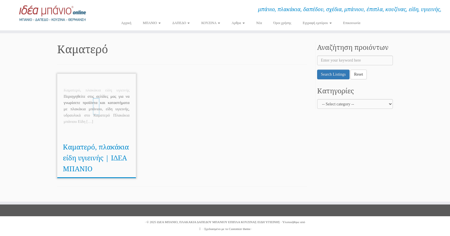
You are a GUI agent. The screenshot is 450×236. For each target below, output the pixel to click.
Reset (358, 74)
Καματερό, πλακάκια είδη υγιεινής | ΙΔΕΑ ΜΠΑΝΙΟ (96, 157)
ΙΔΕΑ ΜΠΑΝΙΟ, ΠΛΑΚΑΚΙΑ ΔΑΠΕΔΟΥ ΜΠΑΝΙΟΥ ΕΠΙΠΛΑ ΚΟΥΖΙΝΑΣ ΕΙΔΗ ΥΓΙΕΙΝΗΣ (218, 222)
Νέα (259, 23)
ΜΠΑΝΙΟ (152, 23)
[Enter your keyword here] (355, 60)
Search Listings (333, 74)
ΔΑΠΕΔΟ (181, 23)
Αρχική (126, 23)
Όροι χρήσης (282, 23)
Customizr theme (239, 229)
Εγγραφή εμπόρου (317, 23)
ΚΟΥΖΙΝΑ (210, 23)
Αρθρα (238, 23)
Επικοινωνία (351, 23)
